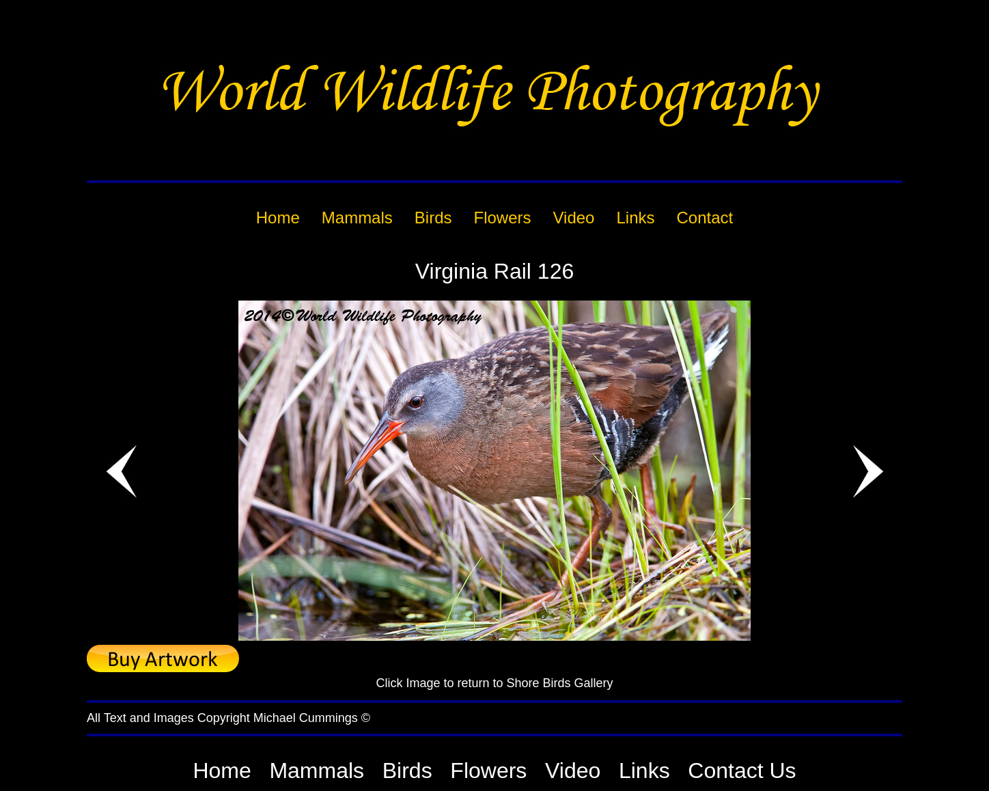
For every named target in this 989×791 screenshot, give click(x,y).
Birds (407, 770)
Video (572, 770)
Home (222, 770)
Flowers (488, 770)
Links (644, 770)
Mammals (316, 770)
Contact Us (742, 770)
